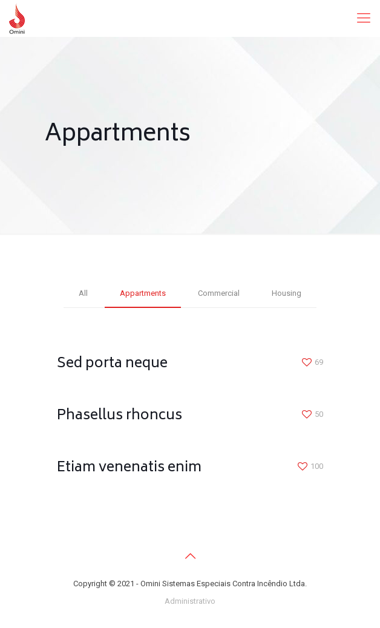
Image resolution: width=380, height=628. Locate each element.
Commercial (219, 293)
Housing (286, 293)
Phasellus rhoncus (119, 416)
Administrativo (190, 601)
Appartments (143, 293)
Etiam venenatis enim (129, 468)
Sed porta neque (112, 364)
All (83, 293)
